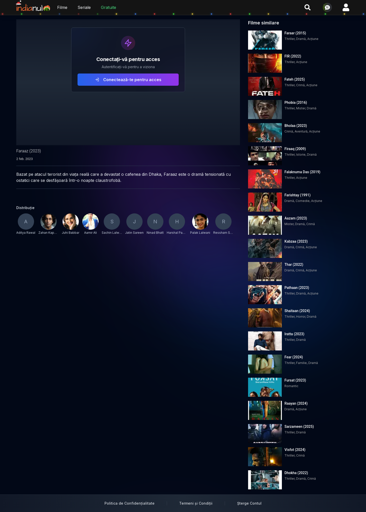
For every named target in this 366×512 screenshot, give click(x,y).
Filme (62, 7)
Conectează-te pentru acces (128, 79)
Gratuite (108, 7)
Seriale (84, 7)
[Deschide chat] (327, 7)
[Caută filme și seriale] (307, 7)
